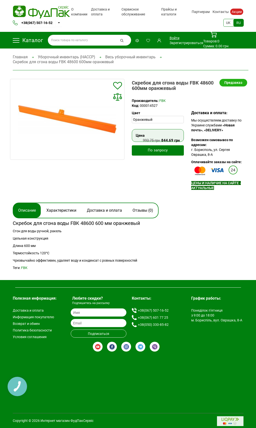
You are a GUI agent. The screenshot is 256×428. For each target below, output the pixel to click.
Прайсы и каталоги (169, 11)
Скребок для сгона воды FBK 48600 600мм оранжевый (63, 62)
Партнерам (201, 12)
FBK (162, 101)
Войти (174, 38)
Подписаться (98, 334)
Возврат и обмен (26, 324)
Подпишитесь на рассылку (91, 303)
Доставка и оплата (100, 11)
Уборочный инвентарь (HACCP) (66, 57)
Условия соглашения (30, 337)
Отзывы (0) (143, 210)
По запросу (158, 150)
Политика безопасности (32, 330)
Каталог (28, 40)
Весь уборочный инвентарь (130, 57)
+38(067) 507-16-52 (37, 23)
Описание (27, 210)
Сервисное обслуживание (133, 11)
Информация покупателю (33, 317)
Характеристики (61, 210)
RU (238, 23)
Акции (237, 12)
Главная (20, 57)
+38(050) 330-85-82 (153, 325)
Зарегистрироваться (186, 43)
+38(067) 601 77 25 (153, 317)
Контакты (221, 12)
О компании (79, 11)
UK (228, 23)
